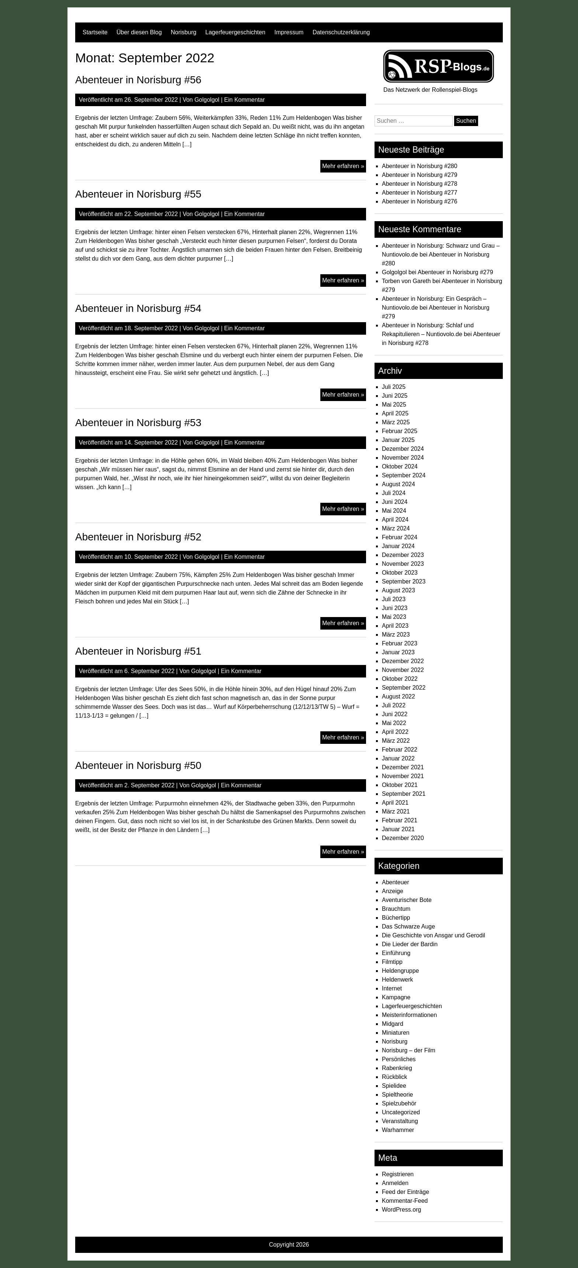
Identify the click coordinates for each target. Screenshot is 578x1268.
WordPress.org (401, 1209)
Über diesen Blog (139, 32)
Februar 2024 (399, 537)
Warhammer (398, 1130)
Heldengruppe (400, 971)
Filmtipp (392, 962)
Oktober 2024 (400, 466)
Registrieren (398, 1174)
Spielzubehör (399, 1103)
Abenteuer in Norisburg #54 (138, 308)
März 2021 (396, 811)
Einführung (396, 953)
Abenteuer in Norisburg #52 (138, 537)
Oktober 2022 (400, 679)
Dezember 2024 (403, 449)
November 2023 (403, 564)
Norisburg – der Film (408, 1050)
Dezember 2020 (403, 838)
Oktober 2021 (400, 785)
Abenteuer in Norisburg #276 (419, 201)
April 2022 (395, 732)
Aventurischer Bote (407, 900)
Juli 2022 (393, 705)
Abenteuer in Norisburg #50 (138, 765)
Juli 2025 (393, 387)
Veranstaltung (400, 1121)
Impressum (288, 32)
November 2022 (403, 670)
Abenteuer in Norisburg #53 (138, 422)
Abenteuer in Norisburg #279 (419, 175)
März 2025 (396, 422)
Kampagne (396, 997)
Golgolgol (206, 100)
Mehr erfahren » (344, 167)
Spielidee (394, 1086)
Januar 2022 (398, 758)
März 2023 (396, 634)
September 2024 (403, 475)
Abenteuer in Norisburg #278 (419, 184)
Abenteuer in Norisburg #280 (419, 166)
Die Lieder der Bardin (410, 944)
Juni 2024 (394, 502)
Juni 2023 (394, 608)
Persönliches (399, 1059)
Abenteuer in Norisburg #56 (138, 80)
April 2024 (395, 519)
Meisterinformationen (409, 1015)
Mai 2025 (394, 404)
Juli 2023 (393, 599)
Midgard (392, 1024)
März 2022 (396, 741)
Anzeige (392, 891)
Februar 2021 (399, 820)
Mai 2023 (394, 617)
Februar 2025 (399, 431)
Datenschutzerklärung (341, 32)
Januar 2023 (398, 652)
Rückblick (394, 1077)
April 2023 (395, 626)
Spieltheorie (397, 1094)
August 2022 (398, 696)
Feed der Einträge (405, 1192)
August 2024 (398, 484)
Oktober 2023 (400, 572)
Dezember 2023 (403, 555)
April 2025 (395, 413)
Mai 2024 (394, 511)
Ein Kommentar (244, 100)
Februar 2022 (399, 749)
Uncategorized (401, 1112)
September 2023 (403, 581)
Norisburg (183, 32)
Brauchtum (396, 909)
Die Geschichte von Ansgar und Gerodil (433, 935)
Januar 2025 (398, 440)
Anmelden (395, 1183)
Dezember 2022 (403, 661)
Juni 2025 (394, 396)
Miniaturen (396, 1033)
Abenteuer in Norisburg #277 (419, 192)
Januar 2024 (398, 546)
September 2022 (403, 687)
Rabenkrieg (397, 1068)
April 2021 (395, 803)
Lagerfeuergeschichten (235, 32)
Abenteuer (395, 882)
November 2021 (403, 776)
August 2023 (398, 590)
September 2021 (403, 794)
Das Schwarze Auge (408, 926)
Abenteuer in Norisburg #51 (138, 651)
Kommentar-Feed (405, 1201)
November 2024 (403, 457)
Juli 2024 (393, 493)
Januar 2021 (398, 829)
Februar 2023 (399, 643)
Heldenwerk (397, 979)
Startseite (95, 32)
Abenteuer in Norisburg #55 (138, 194)
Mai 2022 (394, 723)
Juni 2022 (394, 714)
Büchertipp (396, 918)
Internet (392, 988)
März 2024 (396, 528)
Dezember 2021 (403, 767)
